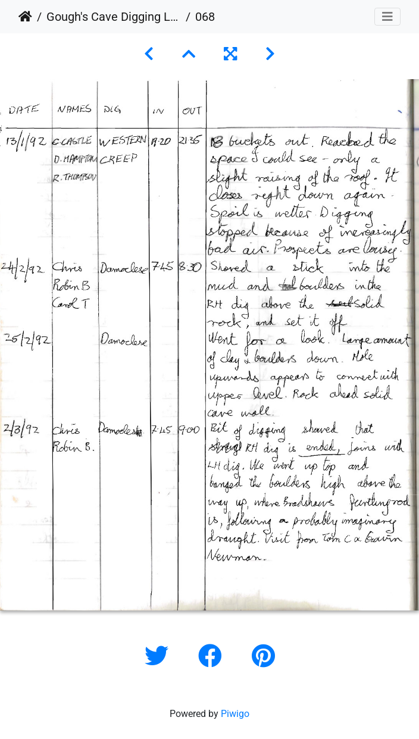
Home (25, 17)
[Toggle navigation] (387, 17)
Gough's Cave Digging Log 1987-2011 (113, 17)
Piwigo (235, 713)
